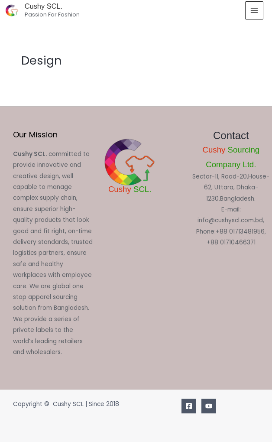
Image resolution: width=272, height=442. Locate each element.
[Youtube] (208, 406)
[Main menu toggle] (254, 10)
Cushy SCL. (44, 6)
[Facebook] (188, 406)
